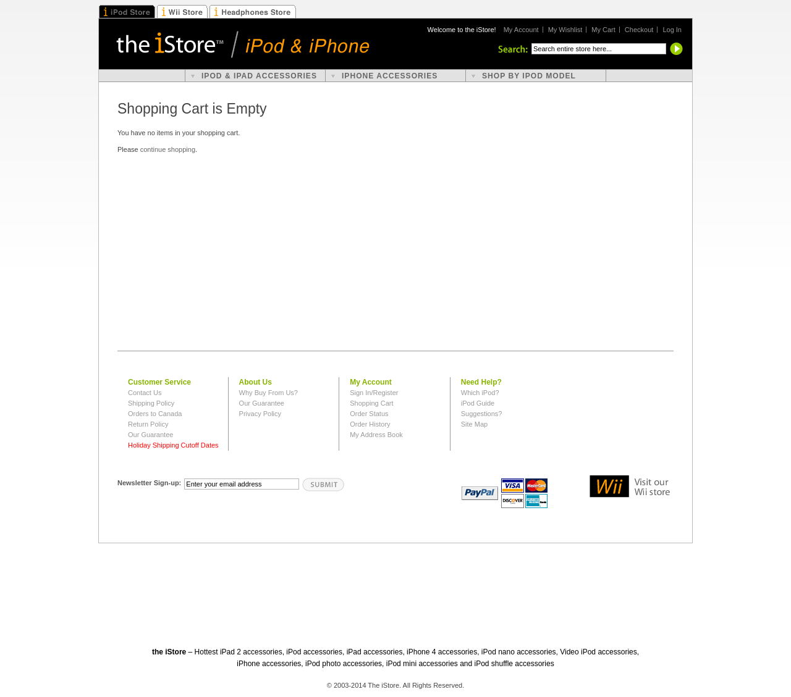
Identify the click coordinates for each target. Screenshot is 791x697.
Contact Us (144, 392)
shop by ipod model (529, 76)
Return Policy (148, 424)
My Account (521, 29)
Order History (370, 424)
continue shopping (167, 149)
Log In (672, 29)
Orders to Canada (155, 413)
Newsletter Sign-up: (149, 482)
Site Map (474, 424)
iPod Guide (477, 403)
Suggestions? (481, 413)
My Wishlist (565, 29)
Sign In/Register (374, 392)
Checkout (639, 29)
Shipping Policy (151, 403)
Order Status (369, 413)
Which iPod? (480, 392)
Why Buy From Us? (268, 392)
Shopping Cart (371, 403)
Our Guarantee (150, 434)
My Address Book (376, 434)
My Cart (603, 29)
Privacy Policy (260, 413)
